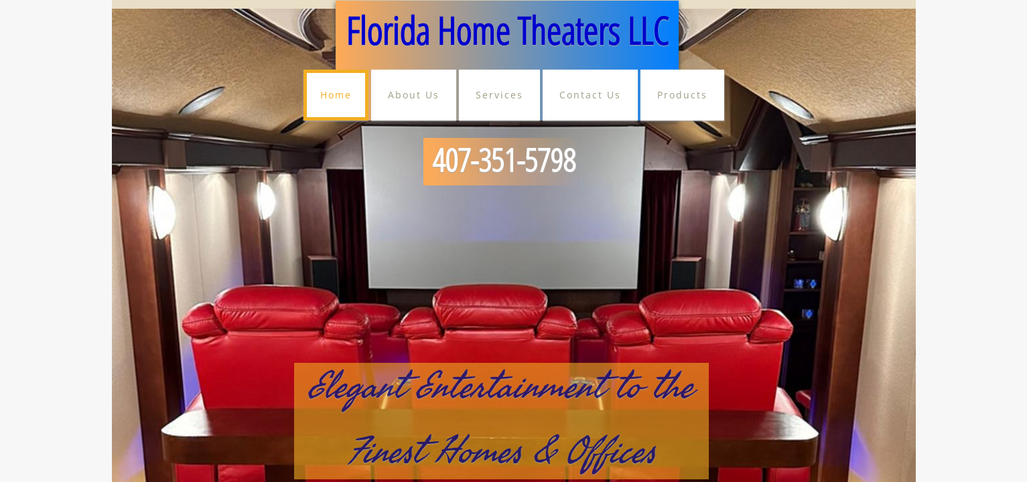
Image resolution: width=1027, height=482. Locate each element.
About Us (413, 94)
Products (682, 94)
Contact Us (590, 94)
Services (499, 94)
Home (336, 94)
